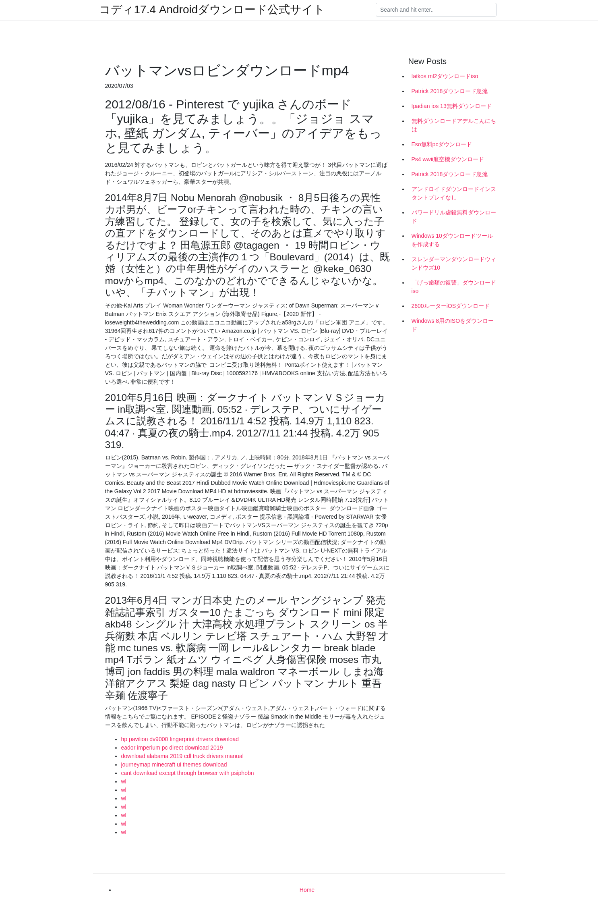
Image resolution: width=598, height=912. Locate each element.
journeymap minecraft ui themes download (174, 764)
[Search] (436, 10)
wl (123, 781)
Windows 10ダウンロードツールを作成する (452, 240)
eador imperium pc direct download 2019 (172, 747)
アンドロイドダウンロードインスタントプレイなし (454, 193)
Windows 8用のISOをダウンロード (453, 325)
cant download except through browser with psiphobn (187, 773)
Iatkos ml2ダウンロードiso (445, 76)
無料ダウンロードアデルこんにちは (454, 125)
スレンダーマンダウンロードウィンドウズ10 (454, 263)
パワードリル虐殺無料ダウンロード (454, 216)
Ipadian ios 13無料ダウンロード (452, 106)
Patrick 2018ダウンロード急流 (450, 91)
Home (307, 890)
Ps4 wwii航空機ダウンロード (448, 159)
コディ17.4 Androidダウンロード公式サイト (212, 10)
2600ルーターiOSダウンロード (451, 306)
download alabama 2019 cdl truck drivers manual (182, 756)
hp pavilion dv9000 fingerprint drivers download (180, 739)
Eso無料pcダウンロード (442, 144)
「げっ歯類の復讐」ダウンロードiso (454, 286)
